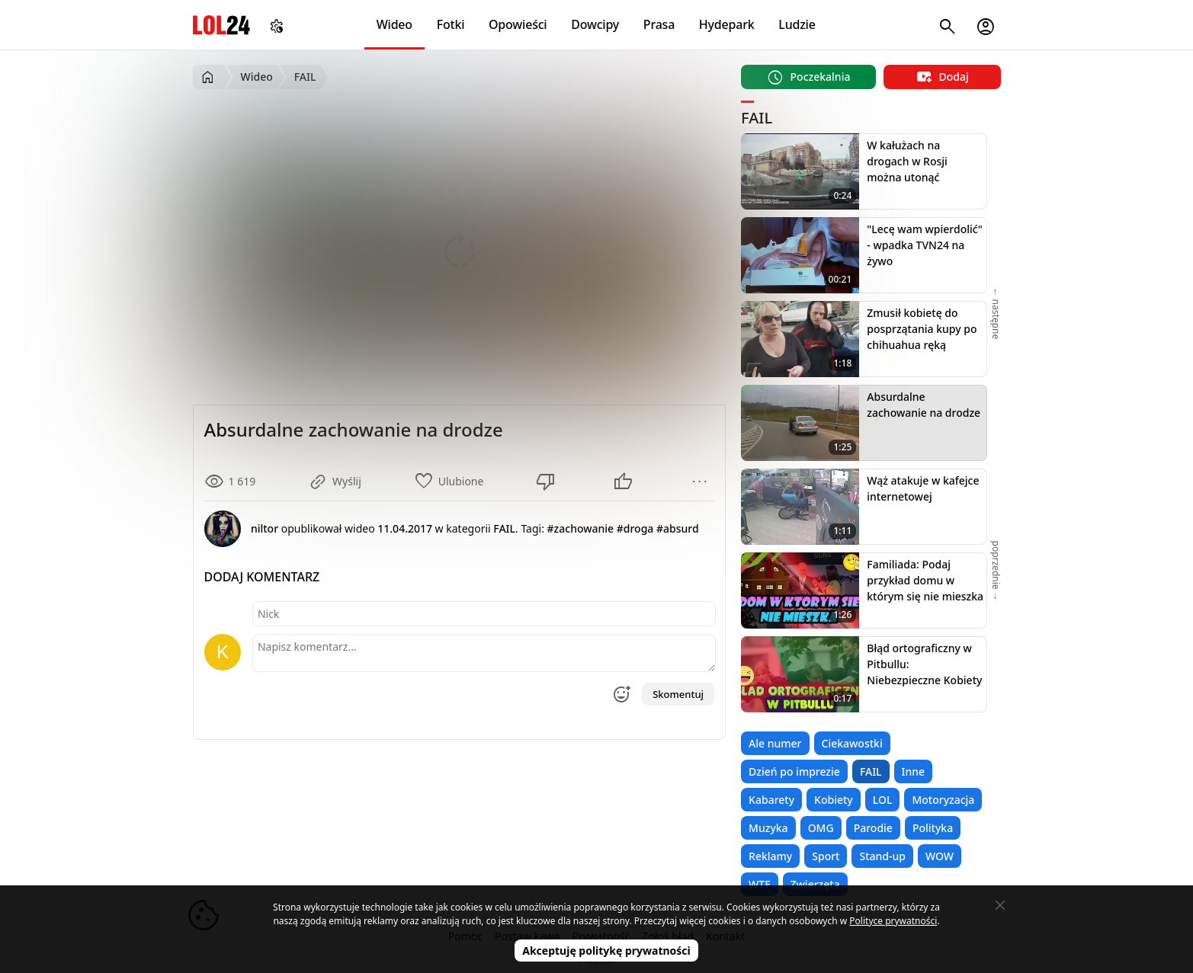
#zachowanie (580, 528)
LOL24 (221, 25)
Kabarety (771, 799)
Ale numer (775, 743)
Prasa (659, 24)
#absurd (677, 528)
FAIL (871, 771)
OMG (821, 828)
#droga (635, 528)
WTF (759, 884)
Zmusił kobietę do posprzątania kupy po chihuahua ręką (922, 329)
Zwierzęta (815, 884)
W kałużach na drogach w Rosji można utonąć (907, 161)
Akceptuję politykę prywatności (606, 950)
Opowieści (518, 24)
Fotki (451, 24)
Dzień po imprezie (794, 771)
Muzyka (768, 828)
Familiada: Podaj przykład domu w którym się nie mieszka (925, 580)
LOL (883, 799)
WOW (939, 856)
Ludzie (796, 24)
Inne (913, 771)
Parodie (873, 828)
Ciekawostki (852, 743)
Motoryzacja (943, 799)
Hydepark (727, 24)
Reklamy (770, 856)
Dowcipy (595, 24)
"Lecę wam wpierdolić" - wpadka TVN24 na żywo (924, 245)
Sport (825, 856)
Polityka (932, 828)
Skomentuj (678, 694)
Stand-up (882, 856)
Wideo (394, 24)
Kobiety (833, 799)
